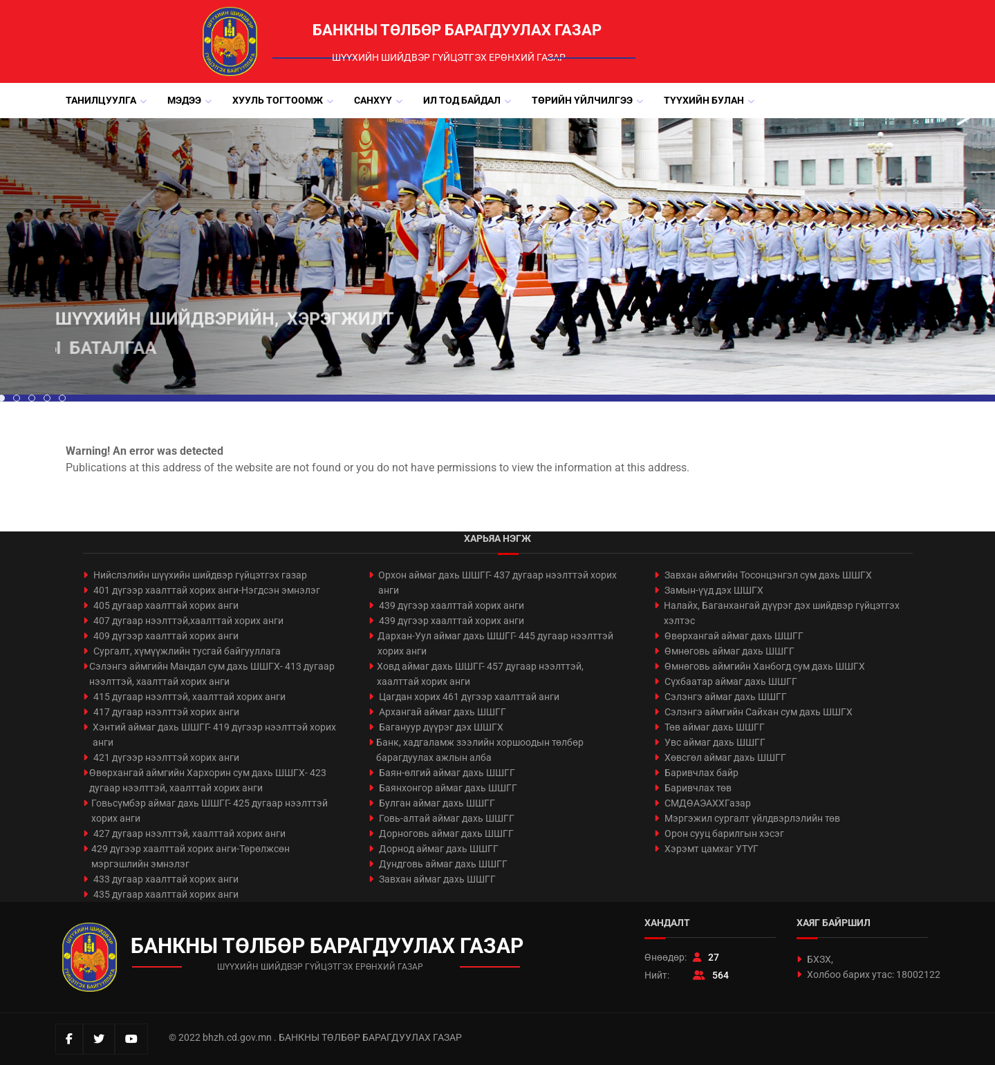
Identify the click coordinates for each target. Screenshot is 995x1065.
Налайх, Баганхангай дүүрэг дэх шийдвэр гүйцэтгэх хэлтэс (782, 613)
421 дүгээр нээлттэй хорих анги (166, 757)
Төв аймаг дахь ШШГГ (714, 727)
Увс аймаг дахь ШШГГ (714, 742)
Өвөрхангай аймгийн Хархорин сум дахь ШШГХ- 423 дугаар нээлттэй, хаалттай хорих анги (207, 780)
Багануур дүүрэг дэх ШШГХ (441, 727)
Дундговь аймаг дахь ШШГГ (443, 863)
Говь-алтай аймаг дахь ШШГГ (446, 818)
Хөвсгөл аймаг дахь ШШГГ (725, 757)
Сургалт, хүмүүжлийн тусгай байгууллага (187, 651)
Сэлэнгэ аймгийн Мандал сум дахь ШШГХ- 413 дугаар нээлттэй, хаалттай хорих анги (212, 674)
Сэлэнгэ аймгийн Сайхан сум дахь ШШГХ (758, 711)
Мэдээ (184, 100)
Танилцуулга (101, 100)
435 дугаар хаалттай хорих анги (166, 894)
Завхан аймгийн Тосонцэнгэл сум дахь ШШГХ (768, 575)
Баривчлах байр (701, 772)
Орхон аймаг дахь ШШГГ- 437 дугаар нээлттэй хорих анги (497, 582)
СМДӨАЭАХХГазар (707, 803)
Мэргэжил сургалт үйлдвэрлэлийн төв (752, 818)
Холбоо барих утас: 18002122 (873, 974)
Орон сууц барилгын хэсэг (724, 833)
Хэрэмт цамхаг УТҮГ (711, 848)
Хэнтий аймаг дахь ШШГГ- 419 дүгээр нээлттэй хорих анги (214, 735)
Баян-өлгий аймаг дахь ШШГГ (447, 772)
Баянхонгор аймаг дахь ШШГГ (448, 787)
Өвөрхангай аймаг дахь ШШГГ (733, 635)
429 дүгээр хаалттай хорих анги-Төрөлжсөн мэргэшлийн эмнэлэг (190, 856)
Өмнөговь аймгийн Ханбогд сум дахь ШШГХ (764, 666)
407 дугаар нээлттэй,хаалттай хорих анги (188, 620)
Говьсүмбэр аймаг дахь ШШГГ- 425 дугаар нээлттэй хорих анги (209, 811)
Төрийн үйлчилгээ (582, 100)
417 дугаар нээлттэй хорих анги (166, 711)
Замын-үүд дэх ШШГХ (713, 590)
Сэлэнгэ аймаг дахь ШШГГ (725, 696)
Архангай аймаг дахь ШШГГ (442, 711)
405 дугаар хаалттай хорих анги (166, 605)
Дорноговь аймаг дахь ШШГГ (446, 833)
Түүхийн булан (704, 100)
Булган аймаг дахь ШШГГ (437, 803)
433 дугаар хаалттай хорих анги (166, 879)
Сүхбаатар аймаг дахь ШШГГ (730, 681)
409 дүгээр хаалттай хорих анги (166, 635)
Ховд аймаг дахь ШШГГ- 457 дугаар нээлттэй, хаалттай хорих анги (480, 674)
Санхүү (373, 100)
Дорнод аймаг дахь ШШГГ (439, 848)
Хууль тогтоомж (277, 100)
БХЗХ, (820, 959)
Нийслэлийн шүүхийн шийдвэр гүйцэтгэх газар (200, 575)
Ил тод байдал (462, 100)
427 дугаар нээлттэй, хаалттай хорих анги (189, 833)
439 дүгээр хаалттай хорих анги (451, 605)
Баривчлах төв (698, 787)
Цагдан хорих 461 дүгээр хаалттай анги (469, 696)
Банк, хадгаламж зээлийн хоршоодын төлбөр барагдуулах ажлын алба (480, 750)
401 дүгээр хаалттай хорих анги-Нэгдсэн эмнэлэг (206, 590)
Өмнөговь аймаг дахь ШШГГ (729, 651)
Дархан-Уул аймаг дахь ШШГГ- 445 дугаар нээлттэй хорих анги (495, 643)
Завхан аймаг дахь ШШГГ (437, 879)
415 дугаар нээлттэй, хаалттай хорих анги (189, 696)
